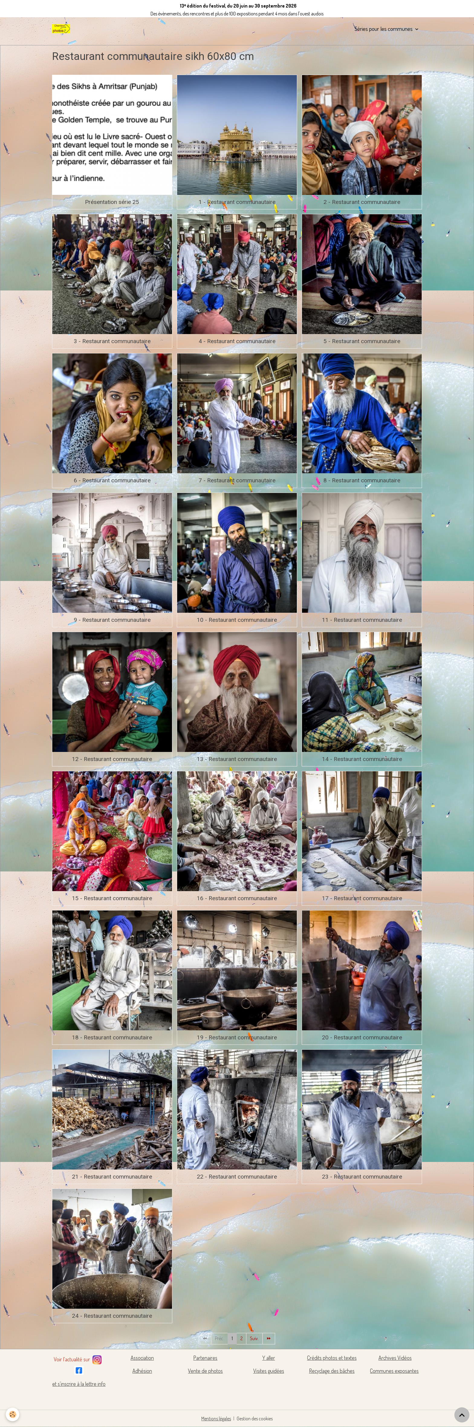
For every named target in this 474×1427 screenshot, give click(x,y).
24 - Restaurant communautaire (112, 1315)
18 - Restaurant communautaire (112, 1037)
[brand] (62, 28)
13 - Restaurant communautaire (237, 759)
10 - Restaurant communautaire (237, 619)
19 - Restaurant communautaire (237, 1037)
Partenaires (205, 1357)
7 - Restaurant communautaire (237, 480)
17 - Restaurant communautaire (362, 898)
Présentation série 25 (112, 201)
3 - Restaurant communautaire (112, 341)
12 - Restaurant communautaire (112, 759)
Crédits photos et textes (332, 1357)
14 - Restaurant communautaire (362, 759)
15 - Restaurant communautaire (112, 898)
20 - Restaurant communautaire (362, 1037)
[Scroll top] (461, 1414)
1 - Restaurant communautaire (237, 201)
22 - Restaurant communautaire (237, 1176)
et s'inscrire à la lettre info (79, 1383)
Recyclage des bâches (332, 1370)
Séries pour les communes (384, 28)
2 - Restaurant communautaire (361, 201)
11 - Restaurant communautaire (362, 619)
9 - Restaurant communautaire (112, 619)
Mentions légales (216, 1419)
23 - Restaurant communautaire (362, 1176)
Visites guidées (268, 1370)
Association (142, 1357)
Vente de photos (205, 1370)
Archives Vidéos (395, 1357)
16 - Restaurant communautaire (237, 898)
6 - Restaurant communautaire (112, 480)
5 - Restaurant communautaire (361, 341)
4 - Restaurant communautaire (237, 341)
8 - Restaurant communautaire (361, 480)
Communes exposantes (394, 1370)
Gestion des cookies (255, 1419)
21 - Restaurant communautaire (112, 1176)
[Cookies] (13, 1414)
